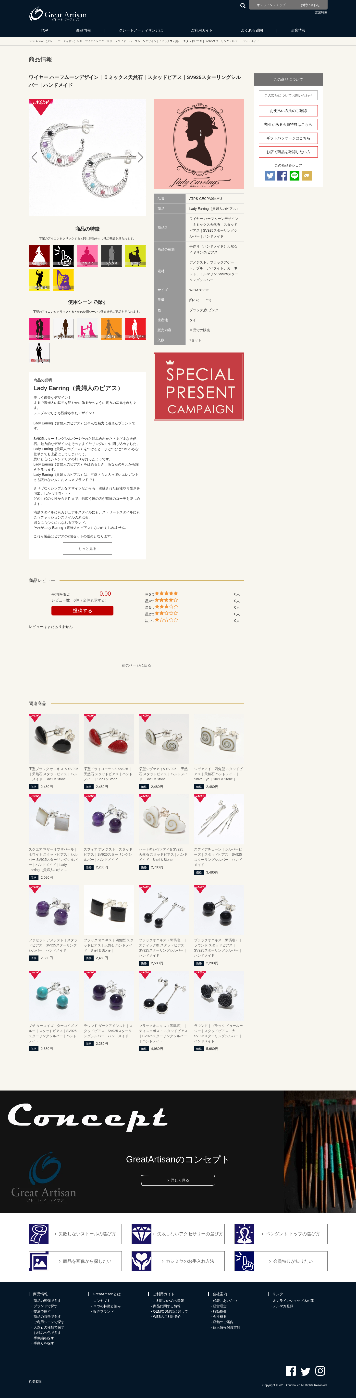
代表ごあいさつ (225, 1301)
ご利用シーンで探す (49, 1322)
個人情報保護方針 (226, 1327)
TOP (44, 30)
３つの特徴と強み (107, 1306)
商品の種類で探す (47, 1301)
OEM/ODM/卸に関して (170, 1311)
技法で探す (42, 1311)
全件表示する (94, 600)
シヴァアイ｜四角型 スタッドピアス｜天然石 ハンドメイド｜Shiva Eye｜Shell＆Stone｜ (218, 774)
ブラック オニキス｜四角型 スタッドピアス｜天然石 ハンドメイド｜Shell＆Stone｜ (109, 945)
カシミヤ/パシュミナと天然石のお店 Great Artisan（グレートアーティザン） (58, 13)
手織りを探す (44, 1343)
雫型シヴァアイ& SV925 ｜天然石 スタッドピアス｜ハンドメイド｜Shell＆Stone (163, 774)
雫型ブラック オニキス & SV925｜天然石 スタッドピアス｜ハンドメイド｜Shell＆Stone (53, 774)
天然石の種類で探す (49, 1327)
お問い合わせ (310, 5)
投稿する (82, 610)
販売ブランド (103, 1311)
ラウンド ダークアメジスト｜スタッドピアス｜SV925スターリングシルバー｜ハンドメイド (108, 1031)
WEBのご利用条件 (167, 1316)
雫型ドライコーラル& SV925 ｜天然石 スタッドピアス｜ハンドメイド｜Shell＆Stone (108, 774)
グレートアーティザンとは (141, 30)
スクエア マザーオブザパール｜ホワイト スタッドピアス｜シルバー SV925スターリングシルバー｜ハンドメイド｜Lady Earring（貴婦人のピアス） (53, 859)
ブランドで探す (46, 1306)
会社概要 (220, 1316)
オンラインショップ (271, 5)
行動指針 (220, 1311)
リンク (277, 1294)
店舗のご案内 (223, 1322)
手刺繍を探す (44, 1338)
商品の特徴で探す (47, 1316)
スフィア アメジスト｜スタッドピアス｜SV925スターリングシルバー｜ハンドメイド (108, 854)
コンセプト (101, 1301)
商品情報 (83, 30)
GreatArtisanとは (107, 1294)
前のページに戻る (136, 665)
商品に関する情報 (167, 1306)
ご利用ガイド (202, 30)
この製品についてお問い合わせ (288, 95)
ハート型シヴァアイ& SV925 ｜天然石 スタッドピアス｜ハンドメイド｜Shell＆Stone (163, 854)
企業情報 (298, 30)
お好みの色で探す (47, 1333)
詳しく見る (180, 1180)
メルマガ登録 (283, 1306)
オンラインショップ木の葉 (293, 1301)
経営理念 (220, 1306)
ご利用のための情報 (168, 1301)
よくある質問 (252, 30)
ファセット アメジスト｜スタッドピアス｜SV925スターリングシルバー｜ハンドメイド (53, 945)
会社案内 (219, 1294)
